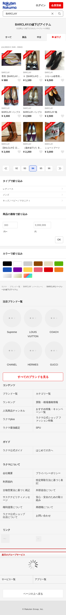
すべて (8, 37)
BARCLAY (6, 72)
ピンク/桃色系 (42, 269)
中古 (39, 37)
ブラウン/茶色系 (42, 263)
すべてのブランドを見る (33, 376)
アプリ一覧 (40, 579)
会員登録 (56, 5)
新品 (24, 37)
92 (16, 168)
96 (49, 168)
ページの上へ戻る (33, 593)
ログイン (41, 5)
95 (41, 168)
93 (25, 168)
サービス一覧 (8, 579)
